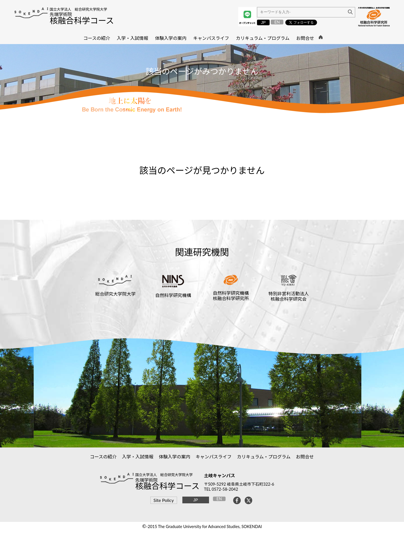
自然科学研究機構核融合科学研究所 (231, 295)
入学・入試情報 (137, 456)
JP (263, 22)
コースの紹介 (103, 456)
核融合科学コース (82, 20)
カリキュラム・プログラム (263, 456)
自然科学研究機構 (173, 295)
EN (277, 22)
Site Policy (163, 500)
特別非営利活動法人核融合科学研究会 (288, 296)
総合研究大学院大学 (115, 293)
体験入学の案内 (174, 456)
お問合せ (305, 456)
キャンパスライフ (213, 456)
